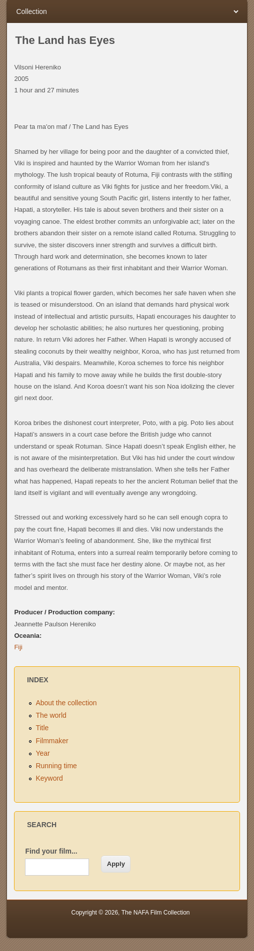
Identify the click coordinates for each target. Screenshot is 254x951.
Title (42, 728)
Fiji (18, 647)
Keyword (49, 778)
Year (43, 753)
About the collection (66, 703)
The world (51, 715)
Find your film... (51, 851)
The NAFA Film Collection (156, 912)
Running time (56, 766)
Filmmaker (52, 741)
